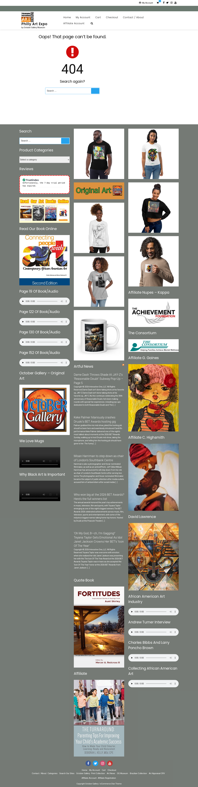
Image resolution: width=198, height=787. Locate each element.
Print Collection (98, 773)
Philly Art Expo (34, 24)
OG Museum (122, 773)
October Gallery (83, 773)
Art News (111, 773)
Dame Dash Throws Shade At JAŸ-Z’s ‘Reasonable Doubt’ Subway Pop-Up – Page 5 (98, 379)
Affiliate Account (75, 23)
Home (67, 17)
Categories (52, 773)
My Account (147, 3)
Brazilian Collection (138, 773)
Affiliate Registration (107, 778)
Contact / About (135, 17)
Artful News (83, 366)
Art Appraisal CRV (157, 773)
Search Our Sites (66, 773)
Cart (98, 17)
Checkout (112, 17)
